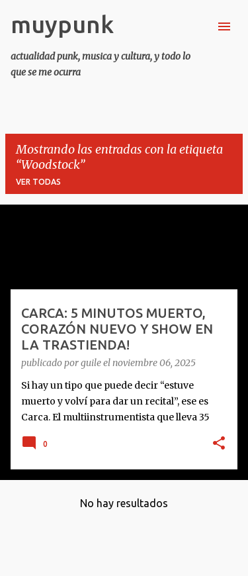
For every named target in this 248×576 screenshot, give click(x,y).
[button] (219, 444)
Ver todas (38, 181)
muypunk (62, 24)
